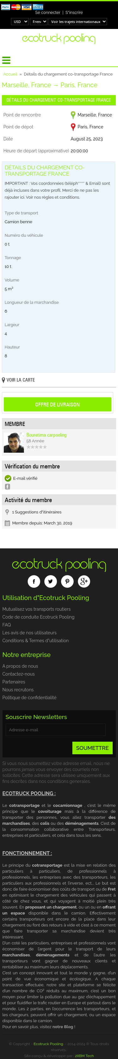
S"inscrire (74, 12)
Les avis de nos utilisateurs (30, 632)
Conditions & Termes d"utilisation (36, 640)
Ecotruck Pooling (48, 1044)
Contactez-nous (19, 674)
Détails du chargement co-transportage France (59, 100)
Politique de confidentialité (30, 697)
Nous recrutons (18, 689)
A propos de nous (20, 666)
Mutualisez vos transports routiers (37, 609)
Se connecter (47, 12)
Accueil (10, 74)
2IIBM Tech (84, 1056)
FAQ (7, 624)
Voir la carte (18, 380)
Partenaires (14, 681)
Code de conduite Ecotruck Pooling (39, 617)
